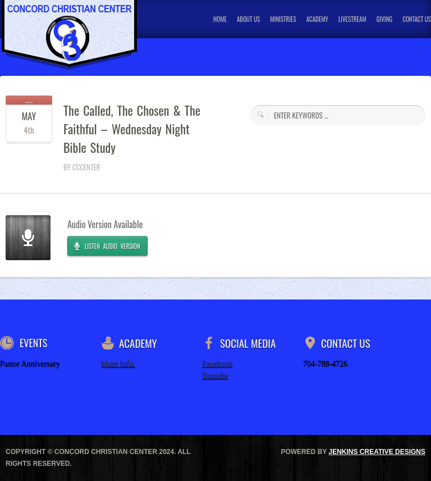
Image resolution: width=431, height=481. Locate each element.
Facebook (217, 364)
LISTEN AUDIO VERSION (112, 246)
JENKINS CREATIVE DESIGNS (377, 452)
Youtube (215, 375)
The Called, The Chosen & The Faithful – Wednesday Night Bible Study (131, 128)
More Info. (118, 364)
